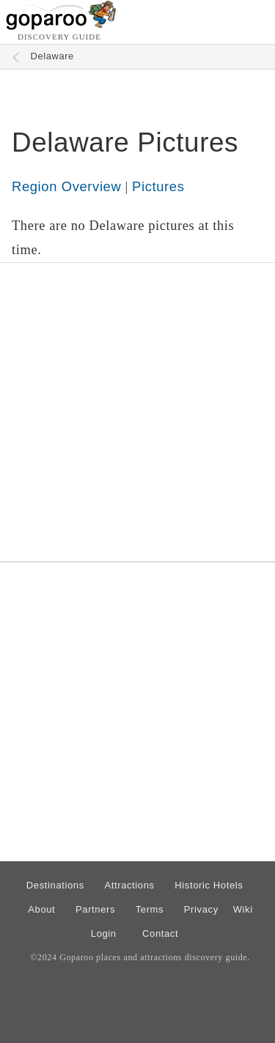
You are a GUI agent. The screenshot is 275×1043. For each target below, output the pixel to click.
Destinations (55, 885)
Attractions (129, 885)
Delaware (52, 56)
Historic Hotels (209, 885)
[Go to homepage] (61, 26)
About (41, 909)
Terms (150, 909)
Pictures (158, 186)
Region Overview (66, 186)
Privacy (201, 909)
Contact (160, 933)
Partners (95, 909)
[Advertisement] (137, 412)
